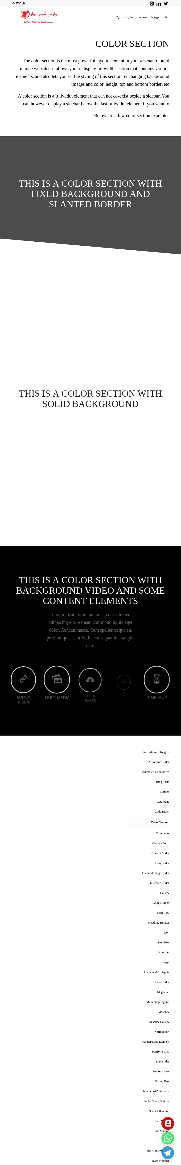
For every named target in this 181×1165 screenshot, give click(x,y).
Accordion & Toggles (156, 752)
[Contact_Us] (167, 1123)
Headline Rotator (158, 923)
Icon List (163, 952)
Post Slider (162, 1061)
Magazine (163, 992)
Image (165, 962)
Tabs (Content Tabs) (157, 1151)
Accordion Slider (158, 762)
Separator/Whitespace (156, 1091)
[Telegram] (167, 1152)
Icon (166, 932)
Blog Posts (162, 782)
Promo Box (162, 1081)
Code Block (162, 812)
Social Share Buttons (156, 1101)
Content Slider (160, 853)
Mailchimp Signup (157, 1002)
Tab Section (162, 1131)
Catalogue (163, 802)
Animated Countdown (155, 772)
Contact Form (160, 843)
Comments (162, 833)
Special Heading (159, 1111)
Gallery (164, 893)
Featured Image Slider (155, 873)
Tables (165, 1141)
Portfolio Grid (160, 1052)
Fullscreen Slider (158, 883)
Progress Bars (160, 1071)
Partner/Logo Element (155, 1042)
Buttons (164, 792)
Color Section (160, 822)
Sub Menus (162, 1121)
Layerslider (162, 982)
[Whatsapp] (167, 1138)
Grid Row (163, 913)
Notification (161, 1032)
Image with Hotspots (156, 972)
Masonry (163, 1012)
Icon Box (163, 942)
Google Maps (161, 903)
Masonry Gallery (158, 1022)
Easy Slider (162, 863)
